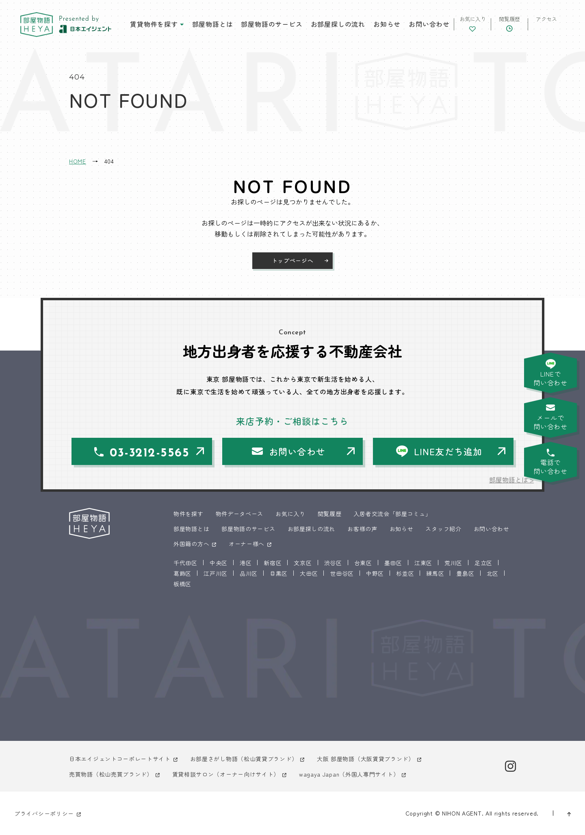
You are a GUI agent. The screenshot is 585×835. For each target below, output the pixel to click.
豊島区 (465, 573)
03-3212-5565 (149, 453)
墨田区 (393, 563)
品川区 (249, 573)
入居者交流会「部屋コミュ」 (392, 514)
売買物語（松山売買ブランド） (111, 774)
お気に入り (290, 514)
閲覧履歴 (330, 514)
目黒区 (279, 573)
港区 (245, 563)
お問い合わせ (429, 24)
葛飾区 (182, 573)
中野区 (375, 573)
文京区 (303, 563)
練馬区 (435, 573)
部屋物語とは (212, 24)
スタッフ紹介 (443, 529)
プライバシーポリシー (44, 813)
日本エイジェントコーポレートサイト (120, 759)
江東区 (423, 563)
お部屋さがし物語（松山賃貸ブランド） (244, 759)
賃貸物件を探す (154, 24)
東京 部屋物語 (36, 24)
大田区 (309, 573)
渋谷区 (333, 563)
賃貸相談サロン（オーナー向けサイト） (226, 774)
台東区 (363, 563)
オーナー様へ (246, 544)
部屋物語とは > (511, 479)
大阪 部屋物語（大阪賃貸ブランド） (365, 759)
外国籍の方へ (191, 544)
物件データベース (240, 514)
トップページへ (293, 260)
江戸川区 (216, 573)
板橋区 (182, 584)
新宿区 (273, 563)
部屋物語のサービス (271, 24)
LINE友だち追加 (448, 451)
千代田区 (185, 563)
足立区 (483, 563)
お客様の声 (362, 529)
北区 (492, 573)
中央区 (219, 563)
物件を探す (188, 514)
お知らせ (387, 24)
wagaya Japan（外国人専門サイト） (349, 774)
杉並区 (405, 573)
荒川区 (453, 563)
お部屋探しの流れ (338, 24)
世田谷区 (342, 573)
